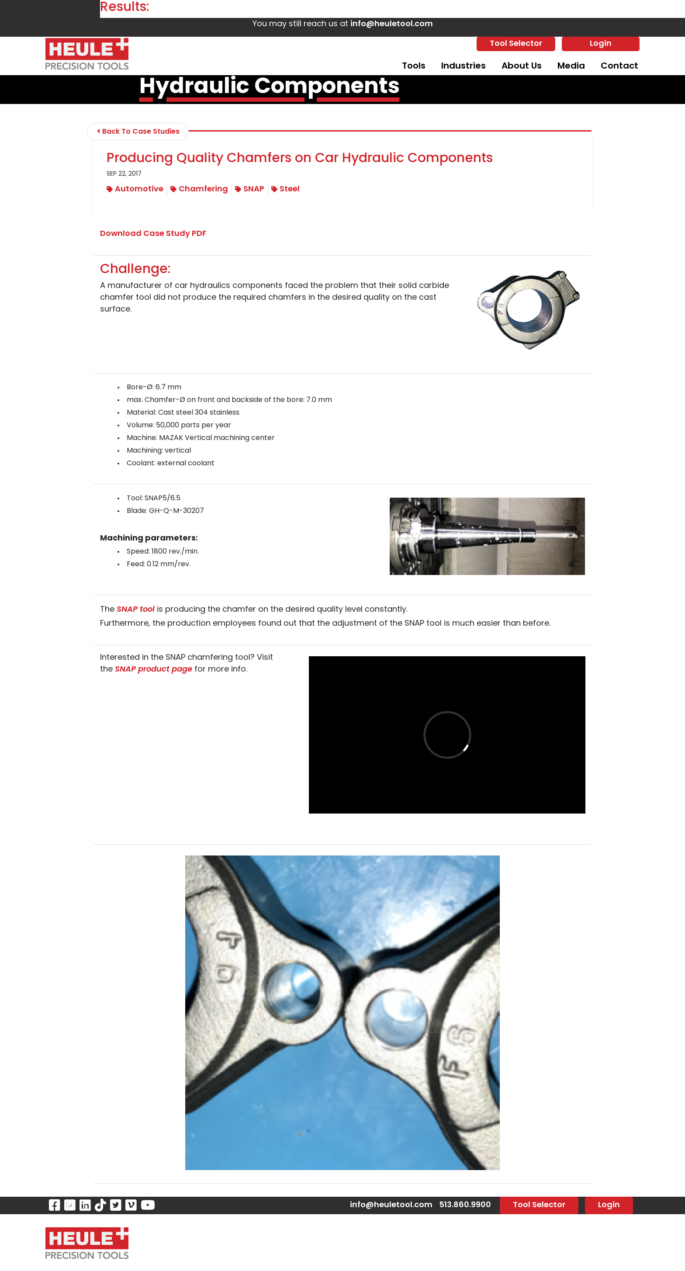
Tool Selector (516, 44)
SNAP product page (153, 669)
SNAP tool (136, 610)
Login (601, 44)
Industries (463, 66)
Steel (285, 189)
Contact (619, 66)
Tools (414, 66)
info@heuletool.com (391, 24)
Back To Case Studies (138, 131)
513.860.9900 (465, 1205)
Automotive (135, 189)
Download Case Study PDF (153, 234)
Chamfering (199, 189)
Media (571, 66)
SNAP (249, 189)
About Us (522, 66)
